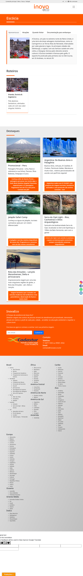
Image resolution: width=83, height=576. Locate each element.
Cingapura (61, 400)
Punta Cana (61, 380)
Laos (59, 412)
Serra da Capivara (18, 393)
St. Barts (60, 384)
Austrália (12, 491)
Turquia (60, 427)
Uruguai (36, 413)
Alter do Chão (17, 397)
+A (63, 1)
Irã (10, 501)
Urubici (15, 415)
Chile (35, 406)
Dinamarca (13, 444)
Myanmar (60, 418)
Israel (11, 503)
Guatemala (37, 389)
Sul (10, 409)
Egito (35, 371)
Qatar (11, 508)
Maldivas (12, 517)
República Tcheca (14, 481)
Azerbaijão (61, 392)
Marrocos (36, 373)
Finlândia (12, 453)
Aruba (59, 368)
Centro (11, 368)
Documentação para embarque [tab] (59, 32)
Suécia (11, 484)
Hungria (12, 461)
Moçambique (13, 519)
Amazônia (16, 399)
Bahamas (60, 369)
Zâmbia (36, 382)
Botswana (36, 369)
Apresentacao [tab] (14, 32)
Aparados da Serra (18, 411)
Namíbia (36, 375)
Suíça (11, 486)
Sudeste (12, 402)
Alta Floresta (16, 369)
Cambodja (61, 396)
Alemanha (12, 437)
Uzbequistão (61, 429)
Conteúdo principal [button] (11, 1)
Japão (59, 411)
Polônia (12, 477)
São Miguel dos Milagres (20, 391)
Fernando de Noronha (19, 384)
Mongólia (60, 416)
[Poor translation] (7, 542)
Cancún (60, 371)
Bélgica (12, 439)
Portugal (12, 479)
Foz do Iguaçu (17, 413)
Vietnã (60, 431)
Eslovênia (12, 450)
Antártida (36, 418)
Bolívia (36, 404)
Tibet (59, 425)
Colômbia (36, 407)
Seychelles (13, 521)
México (36, 397)
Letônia (12, 470)
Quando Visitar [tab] (38, 32)
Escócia (12, 446)
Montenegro (13, 473)
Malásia (60, 414)
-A (65, 1)
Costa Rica (37, 387)
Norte (11, 395)
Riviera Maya (61, 382)
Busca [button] (23, 1)
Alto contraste (72, 1)
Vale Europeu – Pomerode (20, 417)
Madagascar (13, 515)
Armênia (60, 391)
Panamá (36, 391)
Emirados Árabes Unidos (17, 499)
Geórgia (60, 405)
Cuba (59, 375)
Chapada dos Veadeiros (19, 373)
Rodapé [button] (28, 1)
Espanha (12, 452)
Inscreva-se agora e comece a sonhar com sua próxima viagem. (30, 327)
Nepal (59, 420)
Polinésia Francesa (15, 495)
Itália (11, 468)
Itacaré (15, 386)
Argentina (36, 402)
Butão (59, 394)
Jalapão (15, 400)
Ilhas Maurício (14, 513)
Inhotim (15, 404)
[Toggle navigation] (74, 7)
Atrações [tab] (25, 32)
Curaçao (60, 377)
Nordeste (12, 378)
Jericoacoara (16, 388)
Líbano (11, 507)
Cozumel (60, 373)
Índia (59, 407)
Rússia (11, 483)
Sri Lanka (60, 422)
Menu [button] (19, 1)
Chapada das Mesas (18, 382)
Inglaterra (12, 462)
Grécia (11, 457)
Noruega (12, 475)
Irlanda (12, 464)
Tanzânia (36, 380)
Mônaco (12, 472)
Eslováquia (13, 448)
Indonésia (61, 409)
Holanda (12, 459)
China (59, 398)
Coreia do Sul (61, 402)
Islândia (12, 466)
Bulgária (12, 441)
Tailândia (60, 423)
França (11, 455)
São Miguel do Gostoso (19, 389)
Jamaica (60, 378)
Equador (36, 409)
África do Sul (37, 368)
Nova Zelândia (14, 493)
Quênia (36, 377)
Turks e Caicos (62, 386)
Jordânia (12, 505)
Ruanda (36, 378)
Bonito (15, 371)
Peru (35, 411)
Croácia (12, 442)
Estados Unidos (38, 395)
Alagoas (15, 380)
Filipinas (60, 403)
